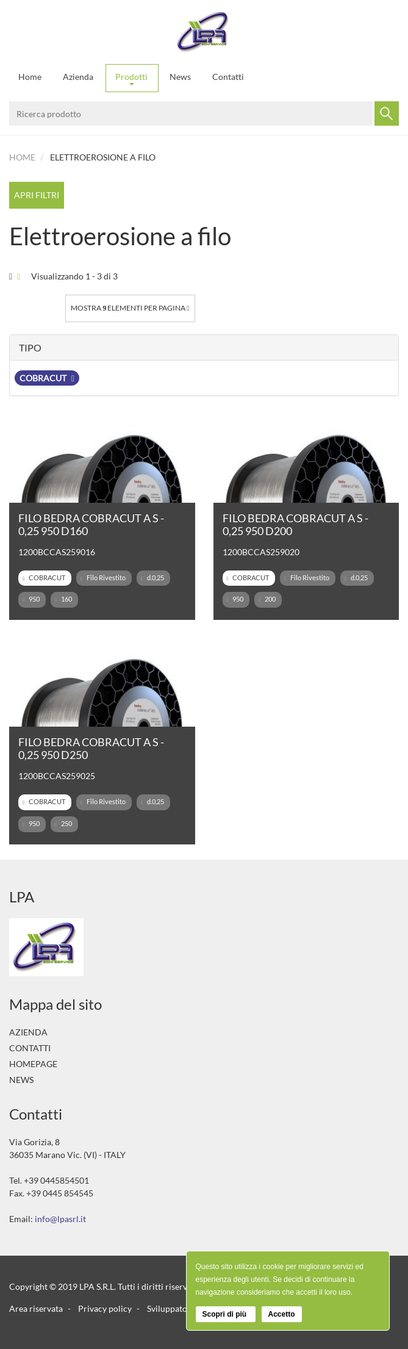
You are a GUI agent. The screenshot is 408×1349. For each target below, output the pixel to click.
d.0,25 (152, 577)
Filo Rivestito (103, 577)
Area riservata (36, 1308)
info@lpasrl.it (60, 1219)
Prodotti (131, 78)
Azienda (78, 76)
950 (31, 599)
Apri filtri (36, 195)
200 (267, 599)
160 (63, 599)
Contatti (228, 76)
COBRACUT (47, 378)
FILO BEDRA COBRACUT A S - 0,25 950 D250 (91, 748)
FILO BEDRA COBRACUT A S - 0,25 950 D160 (91, 524)
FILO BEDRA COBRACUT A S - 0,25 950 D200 (295, 524)
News (180, 76)
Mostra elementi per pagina (130, 307)
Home (29, 76)
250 (63, 823)
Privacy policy (105, 1308)
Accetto (281, 1314)
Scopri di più (225, 1314)
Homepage (33, 1064)
